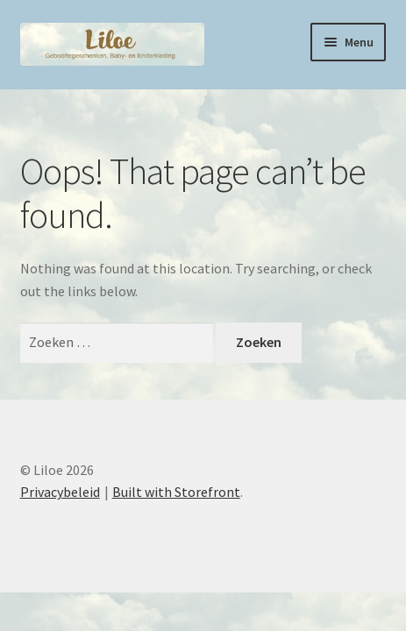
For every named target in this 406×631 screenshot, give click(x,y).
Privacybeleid (60, 491)
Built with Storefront (176, 491)
